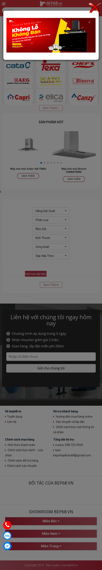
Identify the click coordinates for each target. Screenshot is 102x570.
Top (97, 565)
